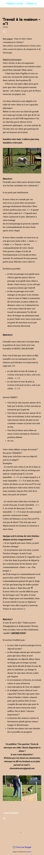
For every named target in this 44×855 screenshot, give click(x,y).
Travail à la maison (11, 813)
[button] (4, 31)
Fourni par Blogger (22, 847)
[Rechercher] (40, 3)
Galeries (28, 851)
